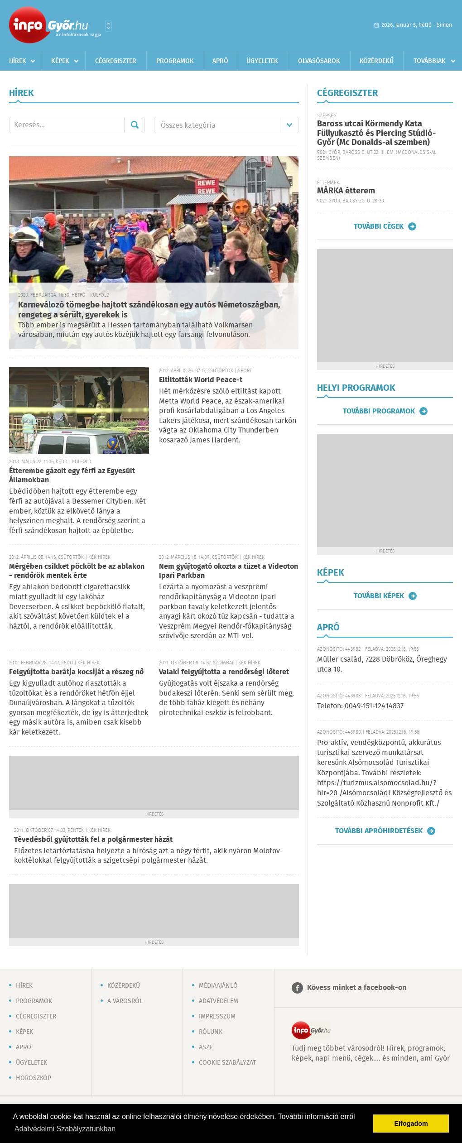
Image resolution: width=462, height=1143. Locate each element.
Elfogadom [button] (411, 1123)
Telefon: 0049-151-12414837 (360, 706)
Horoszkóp (33, 1078)
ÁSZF (205, 1047)
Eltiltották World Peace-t (200, 380)
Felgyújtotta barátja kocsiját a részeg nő (76, 672)
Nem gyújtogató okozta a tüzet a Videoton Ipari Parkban (228, 571)
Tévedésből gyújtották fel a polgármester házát (93, 839)
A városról (125, 1001)
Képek (60, 61)
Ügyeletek (262, 61)
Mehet (134, 125)
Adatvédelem (218, 1001)
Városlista (108, 26)
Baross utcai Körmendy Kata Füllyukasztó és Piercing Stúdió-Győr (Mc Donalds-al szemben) (376, 133)
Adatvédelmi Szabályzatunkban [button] (65, 1129)
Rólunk (210, 1032)
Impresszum (217, 1017)
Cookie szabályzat (227, 1063)
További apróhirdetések (379, 831)
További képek (379, 596)
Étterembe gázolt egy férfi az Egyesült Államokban (72, 476)
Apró (220, 61)
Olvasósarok (319, 61)
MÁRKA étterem (346, 191)
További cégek (379, 226)
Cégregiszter (115, 61)
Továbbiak (430, 61)
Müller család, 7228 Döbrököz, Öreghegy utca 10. (382, 664)
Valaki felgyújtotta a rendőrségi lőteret (224, 672)
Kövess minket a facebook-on (356, 988)
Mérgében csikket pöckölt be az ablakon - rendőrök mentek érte (76, 571)
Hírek (17, 61)
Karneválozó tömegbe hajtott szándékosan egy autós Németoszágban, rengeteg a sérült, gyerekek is (149, 310)
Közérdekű (377, 61)
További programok (379, 411)
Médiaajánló (218, 986)
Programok (175, 61)
